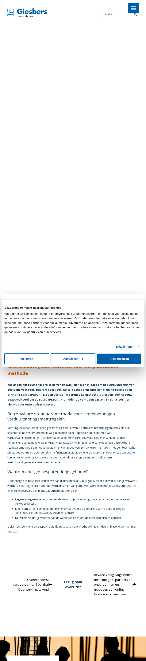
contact (125, 526)
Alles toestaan (119, 358)
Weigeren (26, 358)
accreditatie (127, 452)
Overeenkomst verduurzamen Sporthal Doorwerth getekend (32, 587)
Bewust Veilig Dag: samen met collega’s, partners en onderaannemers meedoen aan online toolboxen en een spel (115, 587)
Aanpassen (73, 358)
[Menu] (133, 8)
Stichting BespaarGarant (22, 428)
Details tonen (125, 346)
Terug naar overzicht (73, 587)
